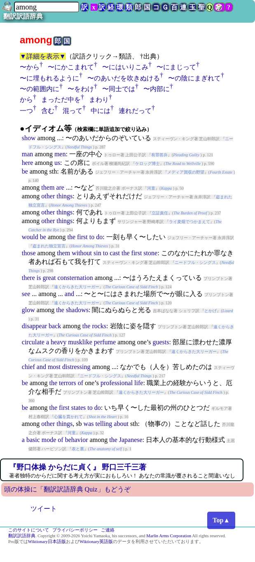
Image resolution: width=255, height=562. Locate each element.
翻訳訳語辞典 (23, 16)
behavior (76, 439)
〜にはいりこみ (125, 67)
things (64, 196)
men (60, 154)
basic (33, 439)
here (27, 162)
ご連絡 (108, 530)
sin (97, 252)
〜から (30, 67)
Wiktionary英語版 (96, 541)
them (47, 187)
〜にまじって (176, 67)
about (121, 423)
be (25, 171)
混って (72, 110)
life (138, 382)
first (82, 236)
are (60, 187)
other (48, 196)
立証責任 (160, 213)
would (30, 236)
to (91, 236)
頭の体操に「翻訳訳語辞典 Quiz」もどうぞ (67, 489)
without (82, 252)
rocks (99, 325)
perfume (105, 342)
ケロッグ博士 (147, 163)
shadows (77, 309)
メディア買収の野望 (185, 172)
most (54, 366)
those (29, 252)
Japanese (131, 439)
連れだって (135, 110)
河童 (151, 188)
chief (28, 366)
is (39, 277)
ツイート (43, 508)
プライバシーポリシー (75, 530)
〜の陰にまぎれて (194, 78)
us (57, 162)
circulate (33, 342)
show (29, 137)
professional (117, 382)
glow (28, 309)
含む (47, 110)
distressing (76, 366)
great (49, 277)
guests (161, 342)
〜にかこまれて (71, 67)
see (26, 293)
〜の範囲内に (39, 88)
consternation (75, 277)
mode (49, 439)
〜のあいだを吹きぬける (123, 78)
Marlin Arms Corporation (168, 536)
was (89, 423)
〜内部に (156, 88)
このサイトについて (28, 530)
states (78, 407)
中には (100, 110)
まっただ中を (61, 99)
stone (150, 252)
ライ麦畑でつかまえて (189, 221)
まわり (99, 99)
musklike (80, 342)
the (71, 236)
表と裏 (78, 449)
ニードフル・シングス (195, 262)
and (69, 293)
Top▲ (221, 520)
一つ (26, 110)
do (99, 236)
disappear (34, 325)
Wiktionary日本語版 (47, 541)
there (28, 277)
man (27, 154)
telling (103, 423)
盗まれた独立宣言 (49, 246)
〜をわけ (81, 88)
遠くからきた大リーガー (76, 287)
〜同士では (118, 88)
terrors (67, 382)
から (26, 99)
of (80, 382)
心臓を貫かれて (68, 416)
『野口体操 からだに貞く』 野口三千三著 (77, 467)
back (55, 325)
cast (115, 252)
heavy (58, 342)
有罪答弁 (159, 155)
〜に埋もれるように (49, 78)
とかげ (210, 310)
